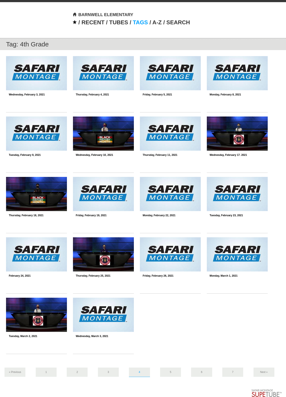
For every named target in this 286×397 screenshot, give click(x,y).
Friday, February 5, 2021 (157, 94)
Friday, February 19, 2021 (91, 215)
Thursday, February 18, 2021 (26, 215)
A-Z (157, 22)
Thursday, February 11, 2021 (160, 154)
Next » (264, 372)
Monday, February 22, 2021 (159, 215)
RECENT (93, 22)
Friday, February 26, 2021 (158, 275)
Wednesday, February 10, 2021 (94, 154)
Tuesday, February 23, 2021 (226, 215)
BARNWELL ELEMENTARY (103, 14)
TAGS (140, 22)
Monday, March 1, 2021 (224, 275)
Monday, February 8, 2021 (225, 94)
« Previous (15, 372)
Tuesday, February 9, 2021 (25, 154)
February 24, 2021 (20, 275)
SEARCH (178, 22)
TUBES (118, 22)
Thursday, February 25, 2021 (93, 275)
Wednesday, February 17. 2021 (228, 154)
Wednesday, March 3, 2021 (92, 336)
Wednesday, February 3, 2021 (27, 94)
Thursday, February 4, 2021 (92, 94)
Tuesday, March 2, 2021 (23, 336)
